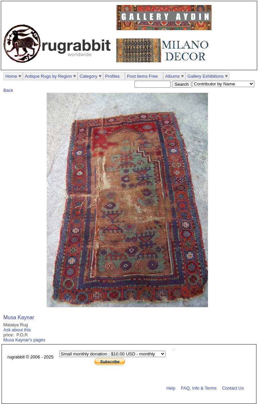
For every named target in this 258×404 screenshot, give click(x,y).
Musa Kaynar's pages (24, 339)
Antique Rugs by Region (48, 76)
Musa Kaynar (18, 317)
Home (11, 76)
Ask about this (17, 329)
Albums (172, 76)
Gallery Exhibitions (205, 76)
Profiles (112, 76)
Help (170, 387)
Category (88, 76)
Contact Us (233, 387)
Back (8, 90)
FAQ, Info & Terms (199, 387)
